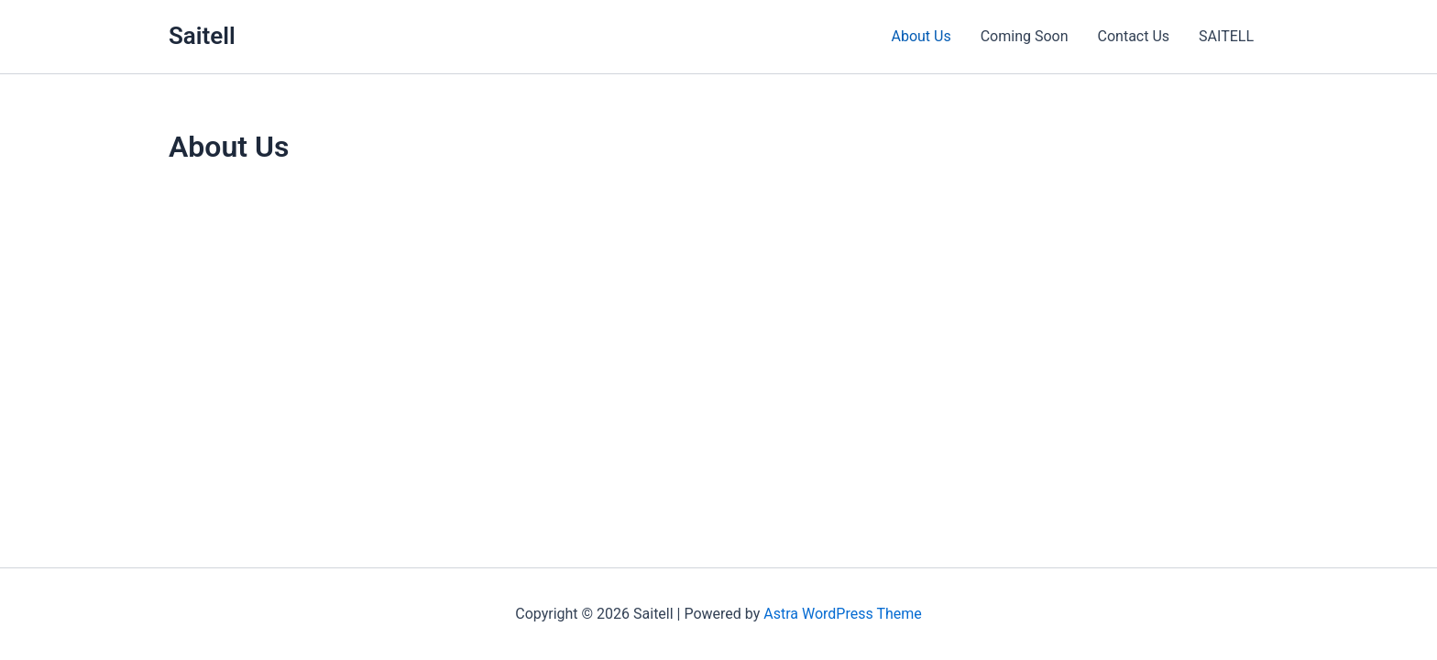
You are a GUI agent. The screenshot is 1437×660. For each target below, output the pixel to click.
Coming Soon (1025, 36)
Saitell (202, 36)
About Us (920, 36)
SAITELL (1226, 36)
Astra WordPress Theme (842, 613)
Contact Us (1134, 36)
